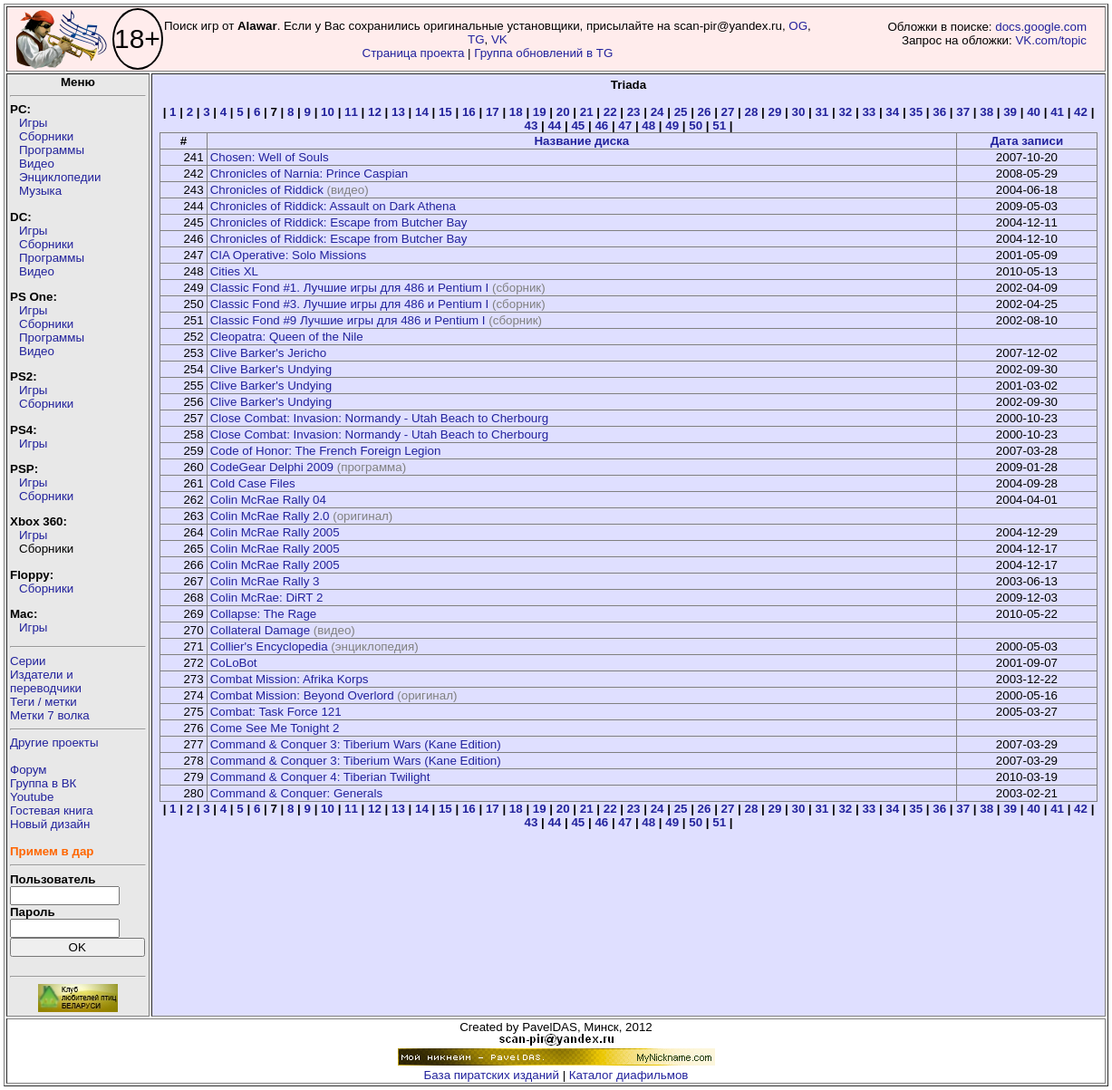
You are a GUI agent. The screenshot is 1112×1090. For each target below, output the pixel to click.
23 (634, 112)
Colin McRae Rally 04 (268, 499)
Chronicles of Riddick (267, 190)
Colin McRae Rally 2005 (275, 532)
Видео (36, 163)
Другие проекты (54, 742)
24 (657, 112)
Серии (27, 661)
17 (492, 112)
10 (327, 112)
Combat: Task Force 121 (276, 712)
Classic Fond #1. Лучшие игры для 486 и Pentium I (349, 287)
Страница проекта (414, 53)
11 (351, 112)
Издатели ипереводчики (46, 681)
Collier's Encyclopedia (269, 646)
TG (476, 39)
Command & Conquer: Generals (296, 793)
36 (939, 112)
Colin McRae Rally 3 (265, 581)
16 (469, 112)
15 (445, 112)
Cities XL (234, 271)
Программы (51, 150)
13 (398, 112)
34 (892, 112)
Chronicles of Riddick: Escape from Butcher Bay (339, 222)
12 (375, 112)
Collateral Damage (260, 630)
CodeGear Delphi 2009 (272, 467)
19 (539, 112)
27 (728, 112)
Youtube (31, 797)
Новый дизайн (50, 824)
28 (752, 112)
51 (719, 125)
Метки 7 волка (50, 715)
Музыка (40, 191)
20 (563, 112)
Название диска (581, 141)
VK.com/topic (1051, 40)
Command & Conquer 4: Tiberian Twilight (320, 777)
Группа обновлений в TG (543, 53)
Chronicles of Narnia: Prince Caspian (309, 173)
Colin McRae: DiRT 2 (267, 597)
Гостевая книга (51, 810)
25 (681, 112)
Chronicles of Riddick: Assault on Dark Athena (333, 206)
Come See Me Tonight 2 (275, 728)
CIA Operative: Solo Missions (288, 255)
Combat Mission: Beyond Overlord (302, 695)
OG (797, 26)
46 (601, 125)
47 (625, 125)
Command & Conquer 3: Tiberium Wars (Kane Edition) (355, 744)
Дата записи (1027, 141)
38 (986, 112)
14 (422, 112)
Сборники (46, 136)
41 (1057, 112)
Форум (28, 770)
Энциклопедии (60, 177)
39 (1010, 112)
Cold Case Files (252, 483)
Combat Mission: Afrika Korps (289, 679)
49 (672, 125)
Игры (33, 123)
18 (516, 112)
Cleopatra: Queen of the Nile (286, 336)
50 (695, 125)
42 (1081, 112)
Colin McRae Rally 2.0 (270, 516)
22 (610, 112)
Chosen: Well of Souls (269, 157)
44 (554, 125)
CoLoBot (233, 663)
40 (1033, 112)
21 (587, 112)
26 (704, 112)
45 (578, 125)
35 (916, 112)
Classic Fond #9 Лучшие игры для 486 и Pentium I (348, 320)
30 (798, 112)
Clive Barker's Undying (271, 369)
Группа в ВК (43, 783)
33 (868, 112)
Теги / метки (43, 702)
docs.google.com (1041, 27)
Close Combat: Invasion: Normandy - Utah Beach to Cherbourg (379, 418)
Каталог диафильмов (629, 1075)
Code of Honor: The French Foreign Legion (325, 451)
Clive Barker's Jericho (268, 353)
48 (648, 125)
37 (963, 112)
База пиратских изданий (491, 1075)
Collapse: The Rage (263, 614)
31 (821, 112)
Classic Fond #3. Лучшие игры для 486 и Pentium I (349, 304)
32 (845, 112)
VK (499, 39)
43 (530, 125)
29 (775, 112)
